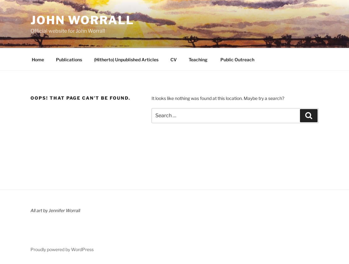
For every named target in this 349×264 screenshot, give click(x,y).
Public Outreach (236, 59)
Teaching (198, 59)
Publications (69, 59)
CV (173, 59)
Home (38, 59)
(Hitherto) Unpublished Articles (126, 59)
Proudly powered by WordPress (62, 249)
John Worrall (82, 20)
